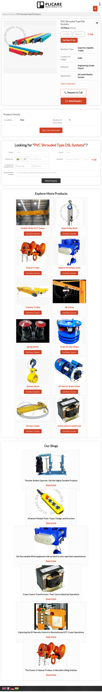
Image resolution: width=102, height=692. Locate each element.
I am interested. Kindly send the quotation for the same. (57, 173)
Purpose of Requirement (8, 166)
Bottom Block (33, 386)
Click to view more (68, 83)
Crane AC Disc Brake (69, 347)
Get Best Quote (33, 233)
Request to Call (73, 92)
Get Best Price (69, 40)
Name (11, 152)
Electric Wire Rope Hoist (69, 268)
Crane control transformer (69, 426)
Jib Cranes (69, 307)
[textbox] (79, 34)
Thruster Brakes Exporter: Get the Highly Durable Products (51, 480)
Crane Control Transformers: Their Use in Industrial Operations (51, 594)
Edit (90, 34)
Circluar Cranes (33, 426)
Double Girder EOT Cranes (33, 228)
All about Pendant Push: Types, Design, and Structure (51, 518)
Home (5, 14)
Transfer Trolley (32, 307)
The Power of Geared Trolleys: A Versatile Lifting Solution (51, 670)
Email (61, 152)
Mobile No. (9, 159)
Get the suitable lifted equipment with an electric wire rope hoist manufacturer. (51, 556)
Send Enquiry (73, 101)
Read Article (51, 485)
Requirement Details (8, 173)
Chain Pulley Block (69, 228)
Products (12, 14)
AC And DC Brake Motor (69, 386)
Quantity (60, 159)
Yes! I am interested (51, 130)
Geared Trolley (32, 268)
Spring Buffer (33, 347)
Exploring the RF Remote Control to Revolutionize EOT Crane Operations (51, 632)
